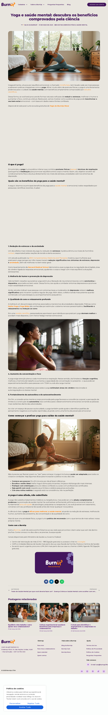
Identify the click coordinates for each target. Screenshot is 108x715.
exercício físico (69, 25)
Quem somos (41, 655)
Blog (69, 4)
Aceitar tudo (25, 707)
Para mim (40, 645)
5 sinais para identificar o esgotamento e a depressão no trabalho (83, 626)
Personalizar (15, 703)
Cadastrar (22, 4)
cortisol (11, 253)
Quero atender (42, 652)
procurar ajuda (26, 504)
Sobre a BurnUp (37, 4)
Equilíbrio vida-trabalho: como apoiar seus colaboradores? (20, 626)
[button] (46, 581)
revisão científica (22, 313)
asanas (73, 169)
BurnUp (17, 530)
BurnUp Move (66, 652)
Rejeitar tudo (33, 703)
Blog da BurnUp (67, 645)
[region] (25, 698)
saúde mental (82, 25)
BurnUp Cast (66, 649)
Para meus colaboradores (46, 649)
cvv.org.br (81, 542)
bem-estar (59, 25)
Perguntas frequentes (56, 4)
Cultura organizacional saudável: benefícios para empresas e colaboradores (52, 626)
